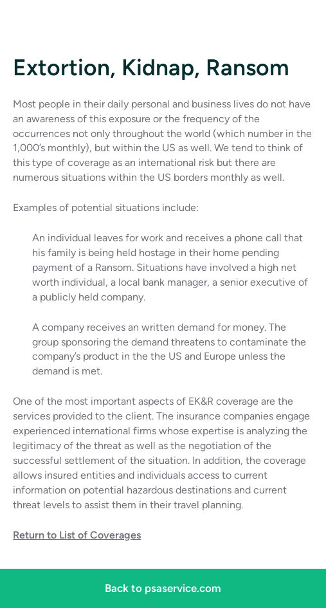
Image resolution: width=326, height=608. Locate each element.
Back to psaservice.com (163, 588)
